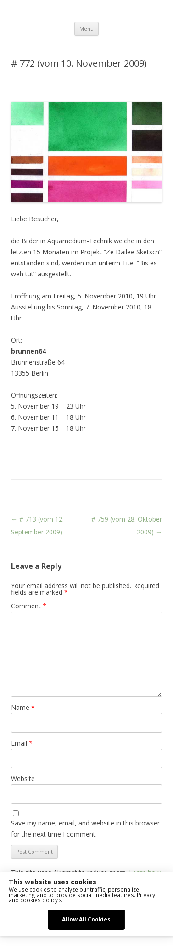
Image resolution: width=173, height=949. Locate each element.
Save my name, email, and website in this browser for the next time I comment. (85, 828)
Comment (28, 605)
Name (23, 707)
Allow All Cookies (86, 919)
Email (22, 743)
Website (23, 778)
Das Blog (92, 450)
